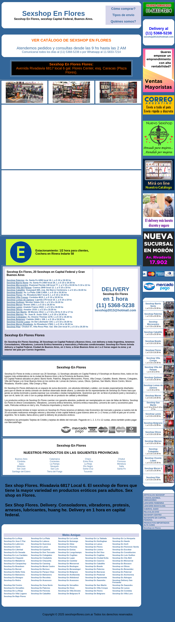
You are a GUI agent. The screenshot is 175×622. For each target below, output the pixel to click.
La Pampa (54, 464)
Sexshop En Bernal (12, 569)
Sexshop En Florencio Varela (125, 547)
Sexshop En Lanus (39, 547)
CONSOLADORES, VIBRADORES (152, 499)
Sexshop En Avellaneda (69, 575)
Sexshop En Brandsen (14, 566)
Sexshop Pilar (13, 326)
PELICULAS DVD (151, 512)
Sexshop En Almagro (13, 577)
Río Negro (88, 466)
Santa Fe (121, 469)
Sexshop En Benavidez (122, 569)
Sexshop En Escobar (121, 550)
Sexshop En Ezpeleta (40, 550)
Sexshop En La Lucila (68, 538)
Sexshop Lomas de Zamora (20, 300)
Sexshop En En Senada (14, 552)
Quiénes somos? (123, 21)
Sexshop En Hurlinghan (96, 541)
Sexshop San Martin (17, 312)
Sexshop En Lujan (66, 558)
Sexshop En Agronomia (96, 577)
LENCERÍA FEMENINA (154, 503)
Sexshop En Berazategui (69, 569)
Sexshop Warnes (15, 314)
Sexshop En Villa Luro (122, 594)
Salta (121, 466)
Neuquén (54, 466)
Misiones (21, 466)
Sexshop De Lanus (120, 588)
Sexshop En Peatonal (95, 575)
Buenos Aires (21, 459)
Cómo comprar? (123, 8)
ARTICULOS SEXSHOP (154, 495)
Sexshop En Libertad (13, 550)
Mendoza (121, 464)
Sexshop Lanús (14, 307)
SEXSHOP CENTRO (153, 515)
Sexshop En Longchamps (69, 552)
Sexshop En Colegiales (41, 555)
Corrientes (54, 461)
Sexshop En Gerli (120, 544)
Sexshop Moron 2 (153, 468)
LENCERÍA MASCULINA (154, 506)
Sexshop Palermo (15, 280)
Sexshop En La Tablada (96, 538)
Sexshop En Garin (12, 547)
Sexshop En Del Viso (94, 552)
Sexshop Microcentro (17, 285)
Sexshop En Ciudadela (41, 558)
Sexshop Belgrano (16, 319)
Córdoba (21, 461)
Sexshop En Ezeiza (67, 550)
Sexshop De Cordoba (122, 591)
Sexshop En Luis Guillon (123, 555)
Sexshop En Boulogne (68, 566)
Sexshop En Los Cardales (15, 555)
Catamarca (55, 459)
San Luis (55, 469)
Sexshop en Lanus (93, 544)
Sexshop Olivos (14, 309)
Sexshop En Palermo (94, 569)
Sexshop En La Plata (40, 538)
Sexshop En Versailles (68, 585)
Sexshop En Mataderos (14, 561)
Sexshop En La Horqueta (123, 538)
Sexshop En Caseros (94, 561)
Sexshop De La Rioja (13, 591)
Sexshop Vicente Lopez (18, 322)
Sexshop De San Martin (96, 585)
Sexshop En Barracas (95, 572)
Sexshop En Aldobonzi (68, 577)
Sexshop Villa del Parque (19, 287)
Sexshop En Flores (53, 13)
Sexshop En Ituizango (68, 541)
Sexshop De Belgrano (95, 594)
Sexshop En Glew (66, 544)
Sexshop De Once (66, 588)
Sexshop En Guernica (41, 544)
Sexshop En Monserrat (122, 561)
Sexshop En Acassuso (41, 580)
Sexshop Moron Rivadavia (20, 324)
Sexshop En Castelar (67, 561)
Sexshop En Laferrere (14, 544)
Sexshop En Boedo (94, 566)
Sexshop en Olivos (120, 566)
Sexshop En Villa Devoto (69, 591)
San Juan (21, 469)
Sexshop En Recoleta (41, 577)
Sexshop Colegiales (16, 317)
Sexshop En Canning (40, 563)
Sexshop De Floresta (40, 591)
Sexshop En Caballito (95, 563)
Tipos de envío (123, 15)
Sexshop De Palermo (40, 588)
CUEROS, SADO (151, 509)
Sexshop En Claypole (13, 558)
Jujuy (21, 464)
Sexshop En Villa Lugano (15, 594)
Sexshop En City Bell (122, 558)
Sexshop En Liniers (94, 550)
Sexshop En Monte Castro (43, 566)
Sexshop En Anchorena (123, 575)
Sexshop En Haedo (121, 541)
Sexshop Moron (14, 304)
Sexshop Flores (14, 295)
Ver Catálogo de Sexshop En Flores (71, 40)
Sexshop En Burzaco (121, 563)
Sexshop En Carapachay (15, 563)
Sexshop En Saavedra (95, 580)
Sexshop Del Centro (13, 585)
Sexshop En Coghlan (67, 555)
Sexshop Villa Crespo (17, 297)
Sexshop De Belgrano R (69, 594)
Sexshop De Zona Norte (42, 585)
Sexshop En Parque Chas (42, 572)
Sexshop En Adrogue (122, 577)
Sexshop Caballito (16, 290)
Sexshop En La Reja (13, 538)
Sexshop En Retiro (12, 580)
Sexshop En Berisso (40, 569)
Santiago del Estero (21, 471)
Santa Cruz (88, 469)
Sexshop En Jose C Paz (14, 541)
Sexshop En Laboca (40, 541)
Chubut (121, 459)
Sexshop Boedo (15, 292)
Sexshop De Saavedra (122, 585)
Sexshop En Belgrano (68, 572)
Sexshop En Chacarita (41, 561)
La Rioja (88, 464)
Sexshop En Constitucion (124, 552)
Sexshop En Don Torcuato (43, 552)
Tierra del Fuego (54, 471)
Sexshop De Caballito (41, 594)
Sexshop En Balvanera (14, 575)
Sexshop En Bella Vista (14, 572)
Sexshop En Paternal (121, 572)
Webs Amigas (71, 535)
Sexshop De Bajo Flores (15, 596)
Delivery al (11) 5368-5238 (159, 30)
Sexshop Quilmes (15, 302)
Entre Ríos (88, 461)
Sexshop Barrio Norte (17, 283)
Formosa (121, 461)
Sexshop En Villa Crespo (96, 588)
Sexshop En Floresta (67, 547)
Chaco (88, 459)
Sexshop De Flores (94, 591)
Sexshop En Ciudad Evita (97, 558)
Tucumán (88, 471)
